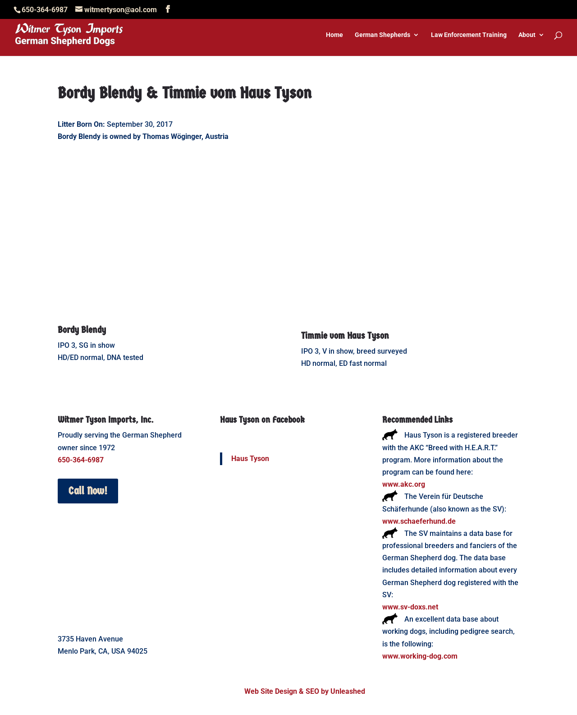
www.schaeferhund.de (419, 521)
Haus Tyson (250, 458)
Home (334, 35)
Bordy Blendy (82, 329)
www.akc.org (403, 484)
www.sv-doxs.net (410, 607)
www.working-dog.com (420, 656)
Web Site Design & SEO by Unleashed (304, 691)
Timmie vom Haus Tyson (345, 335)
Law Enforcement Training (469, 35)
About (527, 35)
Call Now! (88, 490)
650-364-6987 (81, 460)
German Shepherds (382, 35)
